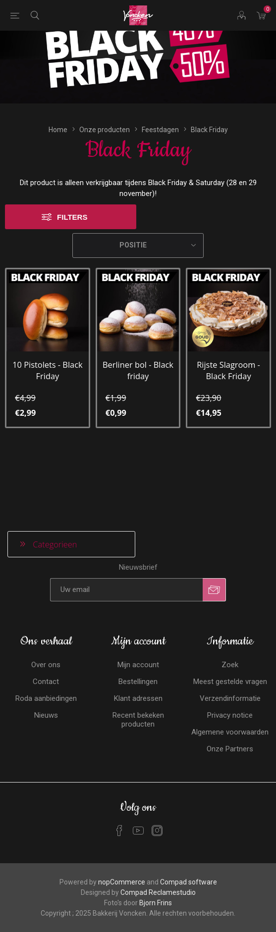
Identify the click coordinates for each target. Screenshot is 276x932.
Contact (46, 600)
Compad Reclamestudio (158, 811)
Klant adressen (138, 617)
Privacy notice (230, 634)
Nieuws (46, 634)
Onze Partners (230, 667)
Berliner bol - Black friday (138, 317)
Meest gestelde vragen (230, 600)
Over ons (45, 583)
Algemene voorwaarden (230, 650)
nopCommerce (121, 801)
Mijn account (138, 583)
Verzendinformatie (230, 617)
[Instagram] (157, 749)
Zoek (229, 583)
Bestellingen (138, 600)
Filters (72, 164)
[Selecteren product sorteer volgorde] (138, 192)
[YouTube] (138, 749)
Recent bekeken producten (138, 638)
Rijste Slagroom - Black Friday (228, 317)
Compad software (188, 801)
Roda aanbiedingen (46, 617)
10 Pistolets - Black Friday (47, 317)
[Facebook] (119, 749)
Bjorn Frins (155, 822)
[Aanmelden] (126, 508)
